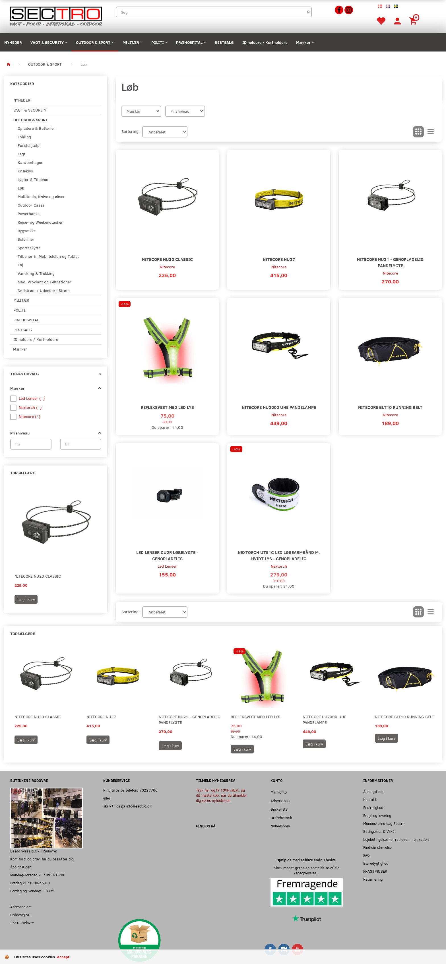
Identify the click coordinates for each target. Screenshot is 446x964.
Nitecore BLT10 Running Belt (390, 407)
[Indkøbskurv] (414, 21)
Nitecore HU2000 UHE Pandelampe (279, 407)
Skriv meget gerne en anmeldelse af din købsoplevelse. (306, 870)
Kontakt (369, 799)
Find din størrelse (377, 847)
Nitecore (167, 266)
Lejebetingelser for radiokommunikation (396, 839)
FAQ (366, 855)
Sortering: (130, 131)
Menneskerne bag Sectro (383, 823)
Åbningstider (373, 791)
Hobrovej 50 (20, 914)
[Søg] (308, 12)
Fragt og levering (377, 815)
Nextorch (279, 566)
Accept (63, 957)
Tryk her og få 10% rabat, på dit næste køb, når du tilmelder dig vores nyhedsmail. (221, 795)
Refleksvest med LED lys (167, 407)
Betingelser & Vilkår (379, 831)
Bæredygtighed (375, 863)
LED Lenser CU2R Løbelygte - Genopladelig (167, 555)
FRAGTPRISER (375, 871)
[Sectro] (55, 16)
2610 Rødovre (22, 922)
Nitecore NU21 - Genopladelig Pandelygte (390, 262)
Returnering (373, 879)
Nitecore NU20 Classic (38, 576)
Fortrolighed (373, 807)
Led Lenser (167, 566)
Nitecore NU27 (279, 259)
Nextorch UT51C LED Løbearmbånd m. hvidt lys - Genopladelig (279, 555)
